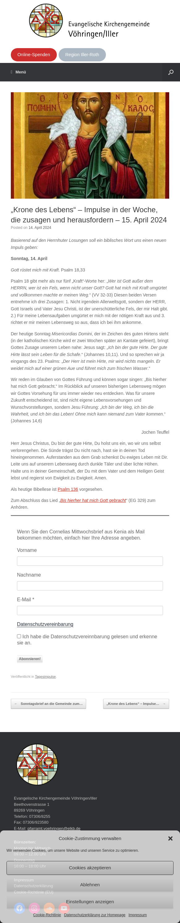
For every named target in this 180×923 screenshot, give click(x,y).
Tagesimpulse (45, 676)
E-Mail (25, 599)
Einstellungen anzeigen (90, 901)
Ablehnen (90, 884)
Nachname (29, 574)
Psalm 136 (68, 489)
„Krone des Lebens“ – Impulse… (136, 704)
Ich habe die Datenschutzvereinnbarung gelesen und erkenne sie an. (87, 639)
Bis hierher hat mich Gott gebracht (93, 500)
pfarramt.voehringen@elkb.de (53, 828)
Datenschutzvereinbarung (45, 624)
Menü (18, 72)
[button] (170, 838)
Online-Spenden (33, 54)
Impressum (137, 915)
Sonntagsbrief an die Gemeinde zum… (48, 704)
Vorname (27, 550)
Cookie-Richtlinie (47, 915)
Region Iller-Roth (82, 54)
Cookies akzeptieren (90, 867)
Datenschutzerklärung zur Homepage (94, 915)
